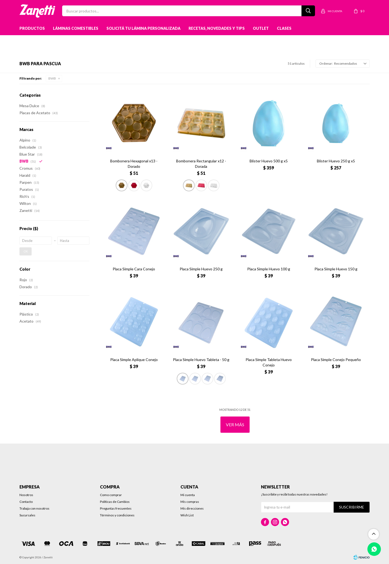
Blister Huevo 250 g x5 (336, 161)
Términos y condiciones (117, 515)
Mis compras (189, 502)
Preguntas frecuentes (116, 508)
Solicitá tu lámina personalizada (143, 28)
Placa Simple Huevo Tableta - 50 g (201, 359)
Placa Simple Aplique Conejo (134, 359)
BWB (52, 78)
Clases (284, 28)
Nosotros (26, 495)
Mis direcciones (192, 508)
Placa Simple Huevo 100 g (268, 269)
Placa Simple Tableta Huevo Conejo (269, 362)
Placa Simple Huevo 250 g (201, 269)
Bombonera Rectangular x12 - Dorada (201, 164)
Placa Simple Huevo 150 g (335, 269)
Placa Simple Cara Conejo (134, 269)
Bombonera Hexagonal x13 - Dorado (133, 164)
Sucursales (27, 515)
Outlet (261, 28)
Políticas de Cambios (115, 502)
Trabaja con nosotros (34, 508)
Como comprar (111, 495)
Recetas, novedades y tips (217, 28)
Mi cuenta (187, 495)
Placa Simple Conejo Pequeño (336, 359)
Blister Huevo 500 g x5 (269, 161)
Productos (32, 28)
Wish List (187, 515)
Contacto (26, 502)
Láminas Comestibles (75, 28)
